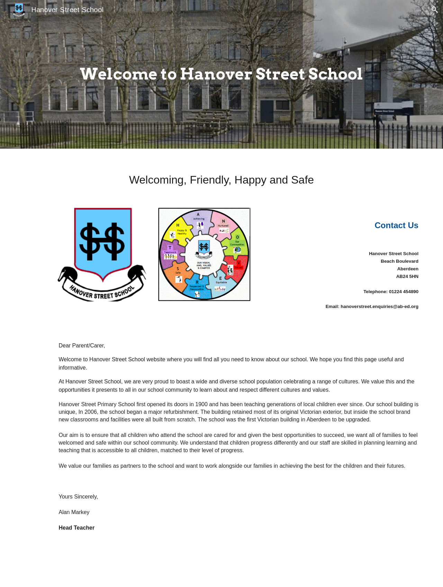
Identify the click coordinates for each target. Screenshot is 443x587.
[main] (221, 74)
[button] (434, 9)
